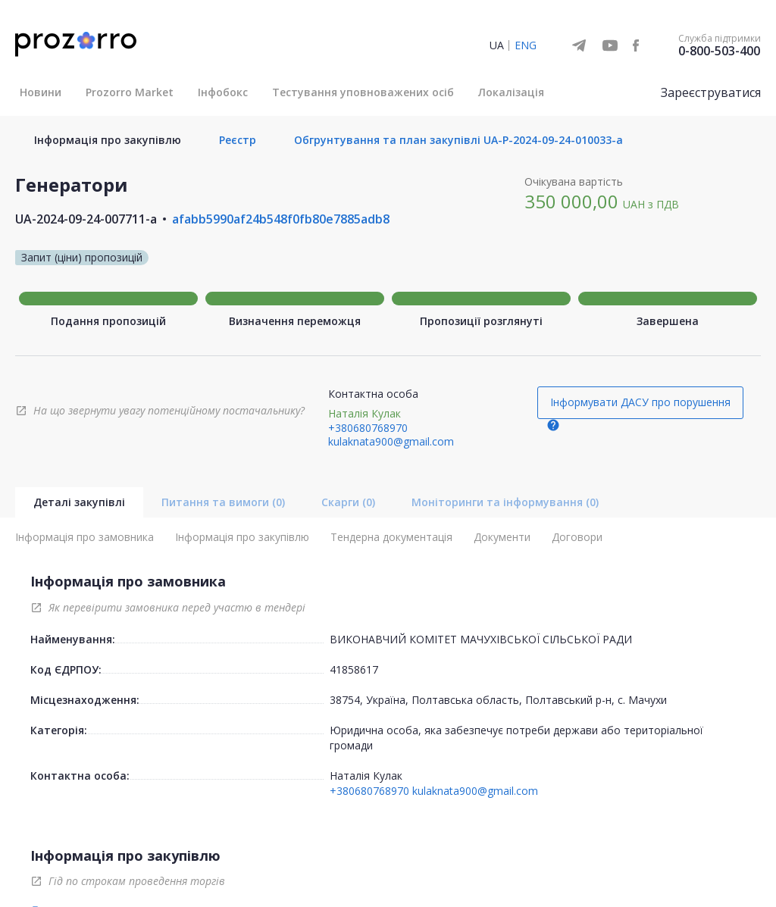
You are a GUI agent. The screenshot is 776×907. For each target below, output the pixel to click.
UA (497, 45)
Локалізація (511, 92)
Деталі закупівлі (79, 502)
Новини (40, 92)
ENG (526, 45)
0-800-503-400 (719, 50)
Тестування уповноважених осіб (363, 92)
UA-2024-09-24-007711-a (86, 219)
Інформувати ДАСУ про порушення (640, 402)
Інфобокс (223, 92)
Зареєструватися (711, 92)
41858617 (354, 669)
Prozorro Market (130, 92)
